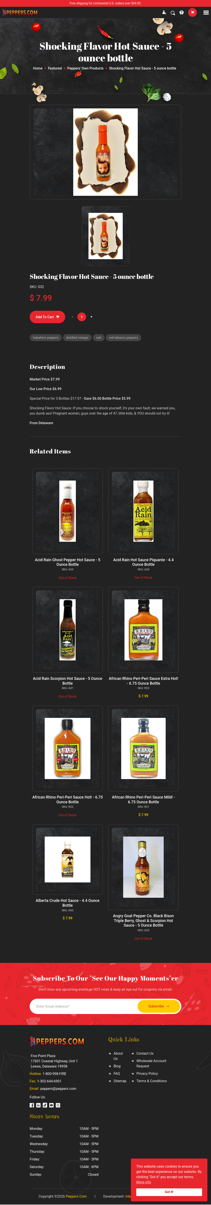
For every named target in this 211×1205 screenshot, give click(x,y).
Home (38, 68)
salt (99, 338)
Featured (55, 68)
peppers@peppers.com (58, 1089)
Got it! (169, 1192)
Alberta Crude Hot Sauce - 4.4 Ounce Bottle (67, 903)
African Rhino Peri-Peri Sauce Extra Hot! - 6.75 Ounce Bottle (143, 681)
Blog (117, 1066)
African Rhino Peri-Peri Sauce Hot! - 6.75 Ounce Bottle (67, 800)
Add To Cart (48, 317)
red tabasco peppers (125, 338)
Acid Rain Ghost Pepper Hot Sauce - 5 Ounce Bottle (68, 562)
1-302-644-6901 (49, 1082)
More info (143, 1182)
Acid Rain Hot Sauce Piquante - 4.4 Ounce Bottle (143, 562)
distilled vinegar (78, 338)
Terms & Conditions (151, 1081)
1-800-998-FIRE (54, 1074)
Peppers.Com (76, 1197)
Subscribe (157, 1006)
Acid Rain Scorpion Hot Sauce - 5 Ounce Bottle (67, 681)
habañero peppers (46, 338)
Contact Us (145, 1054)
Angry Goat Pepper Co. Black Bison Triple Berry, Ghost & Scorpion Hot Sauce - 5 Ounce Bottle (143, 921)
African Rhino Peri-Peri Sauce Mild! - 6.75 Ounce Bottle (143, 800)
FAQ (117, 1074)
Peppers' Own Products (85, 68)
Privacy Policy (147, 1074)
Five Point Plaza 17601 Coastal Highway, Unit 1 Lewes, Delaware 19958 (54, 1061)
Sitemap (120, 1081)
